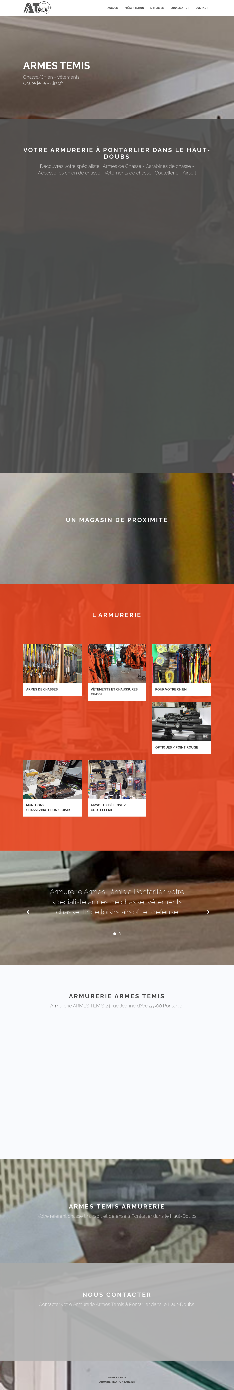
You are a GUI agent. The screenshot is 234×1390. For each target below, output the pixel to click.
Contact (201, 8)
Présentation (134, 8)
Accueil (113, 8)
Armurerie (157, 8)
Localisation (179, 8)
